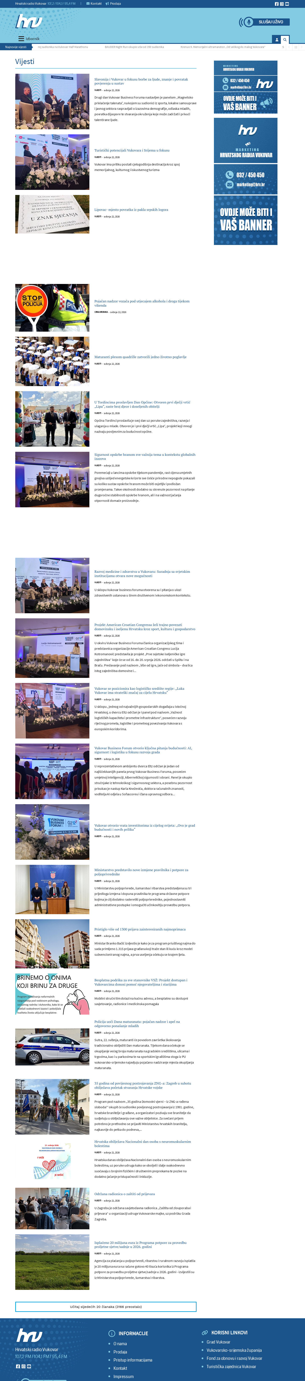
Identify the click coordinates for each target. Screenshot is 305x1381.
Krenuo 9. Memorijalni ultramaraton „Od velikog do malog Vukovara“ (226, 47)
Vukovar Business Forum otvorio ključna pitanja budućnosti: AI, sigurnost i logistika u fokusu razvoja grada (145, 760)
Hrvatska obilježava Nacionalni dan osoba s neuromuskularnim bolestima (143, 1174)
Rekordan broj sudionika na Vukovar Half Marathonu (59, 47)
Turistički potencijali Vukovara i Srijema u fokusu (141, 150)
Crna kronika (101, 314)
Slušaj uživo (271, 22)
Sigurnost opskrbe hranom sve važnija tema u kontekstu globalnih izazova (143, 458)
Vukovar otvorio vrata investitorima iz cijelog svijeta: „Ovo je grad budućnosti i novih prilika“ (145, 840)
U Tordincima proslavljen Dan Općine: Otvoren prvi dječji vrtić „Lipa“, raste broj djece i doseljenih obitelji (140, 404)
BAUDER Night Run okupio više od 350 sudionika (137, 47)
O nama (120, 1376)
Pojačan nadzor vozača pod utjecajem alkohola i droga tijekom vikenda (136, 303)
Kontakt (94, 3)
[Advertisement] (106, 261)
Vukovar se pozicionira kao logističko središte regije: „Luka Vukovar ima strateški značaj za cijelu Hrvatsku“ (143, 696)
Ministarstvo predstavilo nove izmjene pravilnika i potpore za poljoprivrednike (139, 884)
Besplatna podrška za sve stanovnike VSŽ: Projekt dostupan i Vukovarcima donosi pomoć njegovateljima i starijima (141, 995)
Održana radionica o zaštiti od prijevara (138, 1226)
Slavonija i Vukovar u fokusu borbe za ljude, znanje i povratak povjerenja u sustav (143, 81)
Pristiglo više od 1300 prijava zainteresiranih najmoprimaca (144, 942)
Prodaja (113, 3)
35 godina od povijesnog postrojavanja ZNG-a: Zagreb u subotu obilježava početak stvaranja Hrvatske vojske (144, 1111)
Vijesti (97, 92)
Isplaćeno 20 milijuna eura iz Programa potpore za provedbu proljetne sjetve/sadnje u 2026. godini (143, 1277)
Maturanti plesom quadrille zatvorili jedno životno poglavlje (142, 357)
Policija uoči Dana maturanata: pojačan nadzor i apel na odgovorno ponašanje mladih (138, 1042)
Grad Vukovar (218, 1374)
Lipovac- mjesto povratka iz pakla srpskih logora (140, 210)
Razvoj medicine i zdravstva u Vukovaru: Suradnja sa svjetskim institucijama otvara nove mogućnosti (142, 576)
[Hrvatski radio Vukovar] (28, 21)
